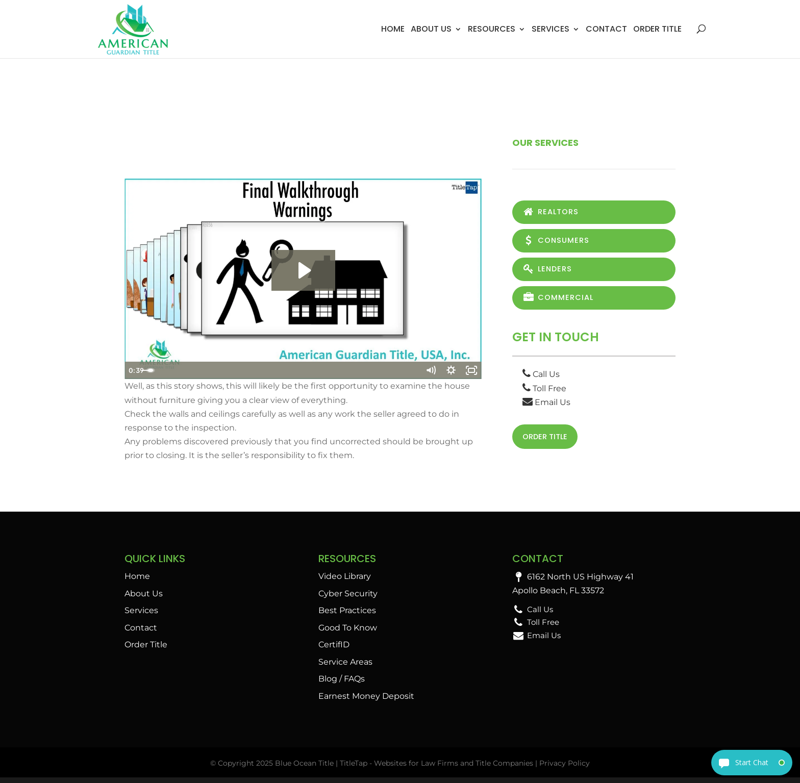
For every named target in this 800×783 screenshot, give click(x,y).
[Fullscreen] (471, 370)
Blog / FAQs (341, 684)
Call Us (541, 379)
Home (393, 29)
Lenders (548, 271)
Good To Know (347, 633)
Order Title (657, 29)
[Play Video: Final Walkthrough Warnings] (303, 270)
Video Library (344, 582)
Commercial (560, 301)
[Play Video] (134, 370)
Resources (491, 29)
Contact (606, 29)
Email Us (546, 406)
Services (550, 29)
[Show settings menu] (451, 370)
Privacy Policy (564, 768)
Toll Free (544, 392)
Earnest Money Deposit (366, 701)
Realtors (552, 212)
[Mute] (430, 370)
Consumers (558, 242)
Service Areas (345, 667)
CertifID (333, 650)
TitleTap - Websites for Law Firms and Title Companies (436, 768)
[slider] (291, 370)
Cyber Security (348, 598)
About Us (431, 29)
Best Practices (347, 616)
